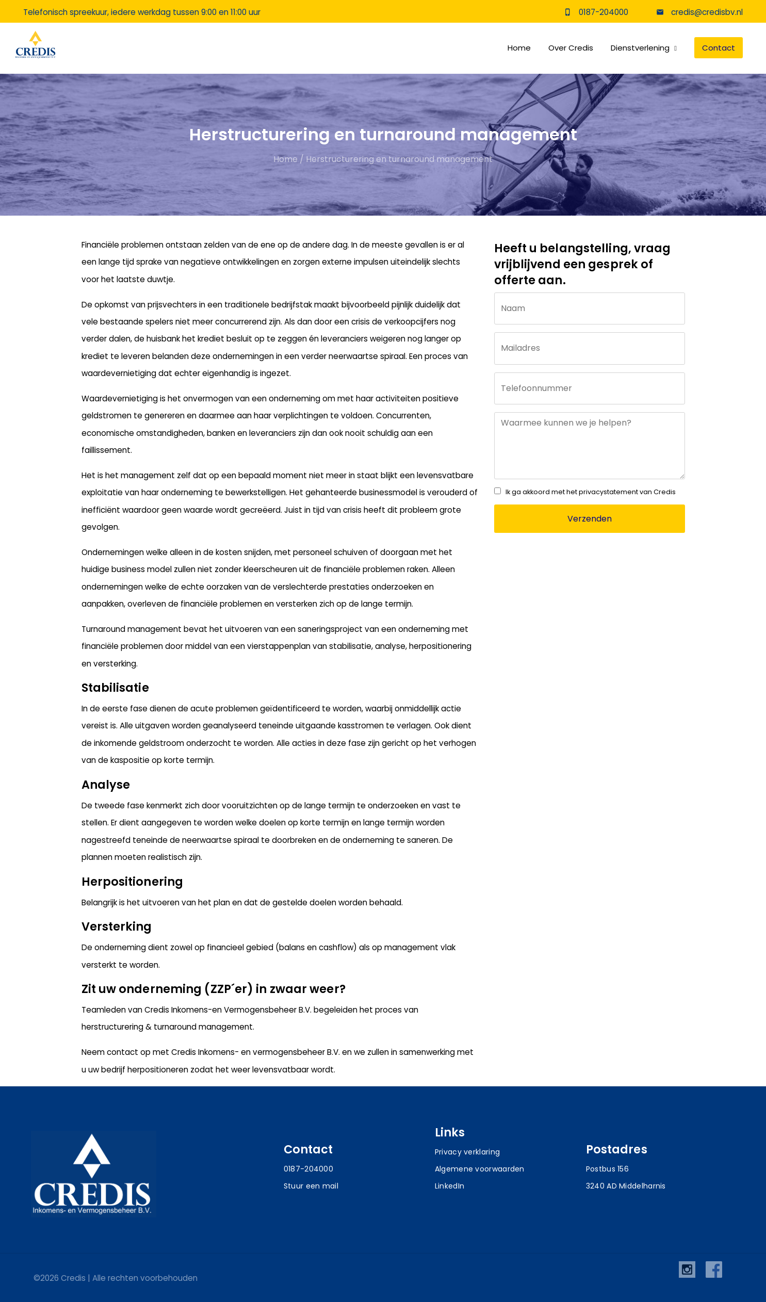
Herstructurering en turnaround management (399, 159)
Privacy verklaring (467, 1152)
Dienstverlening (640, 49)
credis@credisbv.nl (706, 13)
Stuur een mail (311, 1186)
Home (519, 49)
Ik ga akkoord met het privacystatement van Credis (591, 491)
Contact (718, 49)
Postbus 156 (607, 1169)
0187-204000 (603, 13)
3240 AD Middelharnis (626, 1186)
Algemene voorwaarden (480, 1169)
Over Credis (570, 49)
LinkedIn (449, 1186)
